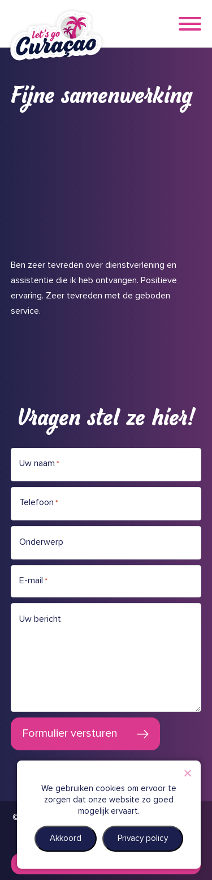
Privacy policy (143, 838)
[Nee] (187, 773)
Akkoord (65, 838)
